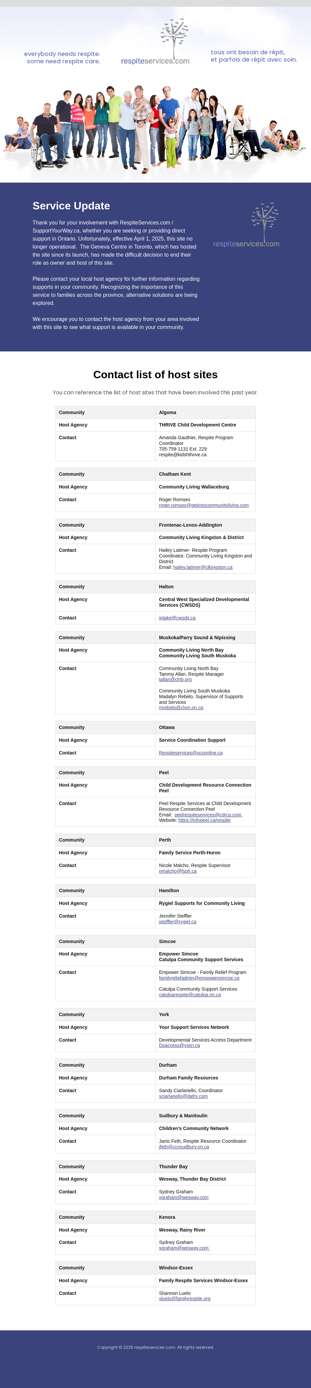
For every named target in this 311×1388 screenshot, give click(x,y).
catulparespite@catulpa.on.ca (190, 994)
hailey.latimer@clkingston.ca (203, 567)
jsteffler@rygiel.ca (177, 921)
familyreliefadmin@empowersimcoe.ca (199, 978)
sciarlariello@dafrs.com (183, 1096)
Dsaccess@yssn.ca (179, 1045)
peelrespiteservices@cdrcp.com (209, 814)
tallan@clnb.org (175, 679)
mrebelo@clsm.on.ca (181, 707)
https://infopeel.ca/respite (205, 820)
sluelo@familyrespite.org (184, 1298)
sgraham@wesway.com (183, 1197)
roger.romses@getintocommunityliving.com (204, 505)
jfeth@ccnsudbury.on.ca (184, 1146)
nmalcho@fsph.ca (177, 871)
